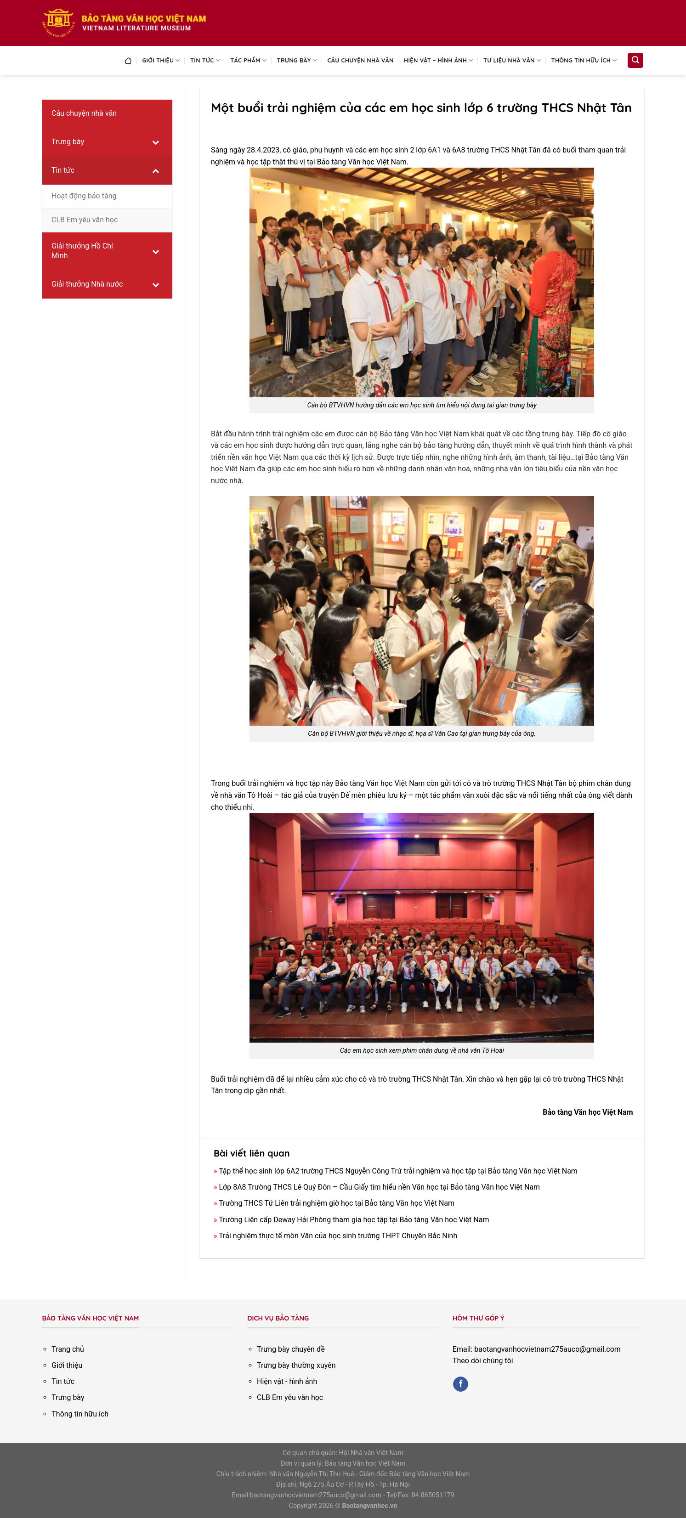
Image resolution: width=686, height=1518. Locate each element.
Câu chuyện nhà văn (361, 60)
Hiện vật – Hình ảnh (438, 60)
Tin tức (205, 60)
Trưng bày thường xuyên (296, 1365)
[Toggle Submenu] (156, 142)
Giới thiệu (161, 60)
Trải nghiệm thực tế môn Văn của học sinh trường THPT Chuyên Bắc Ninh (338, 1235)
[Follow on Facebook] (460, 1384)
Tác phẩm (248, 60)
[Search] (635, 60)
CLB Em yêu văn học (290, 1397)
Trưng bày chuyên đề (291, 1349)
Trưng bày (297, 60)
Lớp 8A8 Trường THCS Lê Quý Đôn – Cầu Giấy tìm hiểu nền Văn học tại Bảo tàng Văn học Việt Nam (379, 1187)
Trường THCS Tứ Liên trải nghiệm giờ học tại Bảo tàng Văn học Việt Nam (336, 1203)
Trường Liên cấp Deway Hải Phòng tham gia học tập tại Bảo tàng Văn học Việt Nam (354, 1219)
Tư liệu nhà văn (512, 60)
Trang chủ (67, 1349)
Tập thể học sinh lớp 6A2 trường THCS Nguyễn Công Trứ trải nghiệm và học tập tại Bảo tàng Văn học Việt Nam (398, 1171)
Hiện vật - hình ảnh (287, 1381)
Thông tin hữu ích (584, 60)
